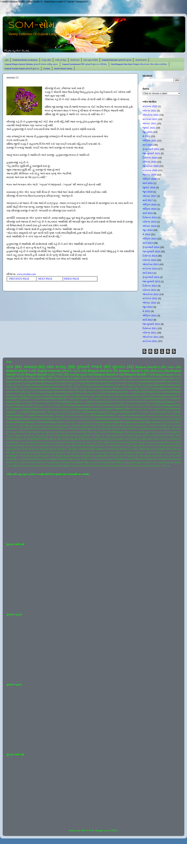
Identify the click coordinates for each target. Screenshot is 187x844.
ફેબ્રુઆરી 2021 (150, 149)
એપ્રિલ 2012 (149, 315)
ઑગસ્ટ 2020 (149, 174)
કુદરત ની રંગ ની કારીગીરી (73, 432)
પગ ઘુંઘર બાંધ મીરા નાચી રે (141, 446)
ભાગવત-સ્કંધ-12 (27, 452)
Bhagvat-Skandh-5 (100, 370)
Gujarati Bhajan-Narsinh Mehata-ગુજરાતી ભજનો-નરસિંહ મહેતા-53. (119, 388)
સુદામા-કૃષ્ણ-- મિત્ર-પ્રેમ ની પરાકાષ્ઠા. (34, 466)
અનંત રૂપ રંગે (14, 425)
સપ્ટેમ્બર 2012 (149, 298)
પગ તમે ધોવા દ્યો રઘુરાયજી (166, 446)
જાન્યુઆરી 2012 (151, 324)
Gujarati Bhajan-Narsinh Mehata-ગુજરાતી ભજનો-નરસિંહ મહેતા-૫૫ (67, 392)
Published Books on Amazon (25, 60)
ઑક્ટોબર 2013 (150, 264)
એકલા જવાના (33, 429)
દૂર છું (152, 442)
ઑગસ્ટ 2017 (149, 196)
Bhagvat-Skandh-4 (18, 370)
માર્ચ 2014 (147, 243)
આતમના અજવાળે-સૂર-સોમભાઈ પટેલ (78, 425)
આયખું (128, 425)
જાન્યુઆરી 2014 (151, 251)
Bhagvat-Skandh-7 (137, 374)
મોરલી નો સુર (89, 456)
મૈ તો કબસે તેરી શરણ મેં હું (56, 456)
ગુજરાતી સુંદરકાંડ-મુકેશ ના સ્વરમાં (141, 435)
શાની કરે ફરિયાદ (47, 462)
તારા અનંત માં (52, 442)
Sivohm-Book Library (63, 68)
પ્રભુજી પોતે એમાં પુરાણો (106, 449)
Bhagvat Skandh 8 (131, 370)
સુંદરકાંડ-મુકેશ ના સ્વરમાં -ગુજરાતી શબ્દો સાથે (155, 462)
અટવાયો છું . (175, 422)
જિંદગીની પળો (39, 439)
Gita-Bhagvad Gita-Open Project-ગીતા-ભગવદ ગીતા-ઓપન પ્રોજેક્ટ (139, 64)
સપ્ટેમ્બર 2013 (149, 268)
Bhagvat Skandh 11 (169, 378)
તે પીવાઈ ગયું (101, 442)
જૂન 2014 (147, 230)
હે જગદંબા (141, 466)
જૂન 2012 (147, 307)
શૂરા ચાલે (69, 462)
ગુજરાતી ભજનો (89, 366)
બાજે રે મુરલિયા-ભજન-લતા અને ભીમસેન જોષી (151, 449)
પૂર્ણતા (51, 449)
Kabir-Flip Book (104, 395)
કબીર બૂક (119, 429)
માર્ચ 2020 (147, 183)
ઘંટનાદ (162, 435)
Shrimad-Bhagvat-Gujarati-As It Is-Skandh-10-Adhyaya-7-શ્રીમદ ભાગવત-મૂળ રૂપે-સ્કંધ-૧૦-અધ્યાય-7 (49, 419)
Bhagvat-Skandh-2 (166, 374)
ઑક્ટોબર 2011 (150, 337)
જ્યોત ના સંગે (123, 439)
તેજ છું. (113, 442)
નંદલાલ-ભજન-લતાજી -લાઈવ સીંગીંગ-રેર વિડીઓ (25, 446)
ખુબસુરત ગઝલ (21, 435)
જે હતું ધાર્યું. (72, 439)
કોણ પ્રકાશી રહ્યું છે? (142, 432)
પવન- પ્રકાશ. (22, 449)
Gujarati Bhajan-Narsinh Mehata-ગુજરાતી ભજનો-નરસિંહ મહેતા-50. (113, 385)
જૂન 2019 (147, 191)
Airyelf (72, 830)
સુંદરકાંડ (118, 366)
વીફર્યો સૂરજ (121, 459)
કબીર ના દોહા (60, 60)
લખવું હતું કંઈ (39, 459)
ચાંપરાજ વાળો (141, 60)
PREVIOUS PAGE (20, 278)
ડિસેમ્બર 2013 (149, 255)
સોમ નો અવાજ (81, 466)
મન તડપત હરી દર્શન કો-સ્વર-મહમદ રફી (95, 452)
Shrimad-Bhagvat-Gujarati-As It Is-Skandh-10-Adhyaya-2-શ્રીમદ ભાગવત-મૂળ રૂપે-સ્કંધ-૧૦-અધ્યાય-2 (118, 408)
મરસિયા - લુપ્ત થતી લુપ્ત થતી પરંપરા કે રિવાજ (133, 452)
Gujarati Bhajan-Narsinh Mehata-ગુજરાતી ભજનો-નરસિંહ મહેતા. (31, 64)
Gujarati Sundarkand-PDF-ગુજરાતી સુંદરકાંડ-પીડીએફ (84, 64)
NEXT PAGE (47, 278)
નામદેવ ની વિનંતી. (78, 446)
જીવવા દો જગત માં (56, 439)
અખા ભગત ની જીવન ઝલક (39, 378)
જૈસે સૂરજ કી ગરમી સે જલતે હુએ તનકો (97, 439)
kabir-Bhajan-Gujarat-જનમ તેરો (153, 422)
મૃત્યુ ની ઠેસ (38, 456)
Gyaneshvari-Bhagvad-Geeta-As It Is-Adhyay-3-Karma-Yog (68, 395)
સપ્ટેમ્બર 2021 (149, 119)
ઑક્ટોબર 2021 (150, 115)
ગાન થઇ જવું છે (55, 435)
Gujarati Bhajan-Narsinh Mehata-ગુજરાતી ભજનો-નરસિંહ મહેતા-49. (53, 385)
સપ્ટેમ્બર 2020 (149, 170)
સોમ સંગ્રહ (56, 366)
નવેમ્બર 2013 (149, 260)
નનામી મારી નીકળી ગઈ (58, 446)
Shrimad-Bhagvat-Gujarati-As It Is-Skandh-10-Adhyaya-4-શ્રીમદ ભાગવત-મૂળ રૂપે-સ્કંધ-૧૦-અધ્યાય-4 (125, 412)
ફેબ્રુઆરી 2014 (150, 247)
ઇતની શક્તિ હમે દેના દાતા (168, 425)
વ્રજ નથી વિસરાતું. (137, 459)
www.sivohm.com (26, 274)
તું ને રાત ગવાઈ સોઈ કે (83, 442)
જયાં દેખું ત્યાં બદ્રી (22, 439)
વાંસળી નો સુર (106, 459)
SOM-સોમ (31, 25)
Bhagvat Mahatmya (148, 378)
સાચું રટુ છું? (129, 462)
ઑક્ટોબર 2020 (150, 166)
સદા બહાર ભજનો (91, 60)
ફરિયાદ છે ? (124, 449)
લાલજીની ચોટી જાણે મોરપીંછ (61, 459)
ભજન (170, 367)
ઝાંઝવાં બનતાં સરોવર (169, 439)
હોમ (7, 60)
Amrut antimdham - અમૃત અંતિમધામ (120, 378)
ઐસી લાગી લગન (49, 429)
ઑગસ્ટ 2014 (149, 226)
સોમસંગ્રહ (156, 370)
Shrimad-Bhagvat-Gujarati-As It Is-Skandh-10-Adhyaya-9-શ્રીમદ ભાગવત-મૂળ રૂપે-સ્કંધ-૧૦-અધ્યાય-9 (51, 422)
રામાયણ (30, 366)
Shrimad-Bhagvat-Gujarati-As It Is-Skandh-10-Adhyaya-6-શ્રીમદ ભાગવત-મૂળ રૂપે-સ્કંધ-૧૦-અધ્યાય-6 (133, 415)
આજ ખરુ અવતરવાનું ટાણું (48, 425)
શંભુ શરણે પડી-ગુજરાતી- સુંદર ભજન (163, 459)
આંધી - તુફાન (29, 425)
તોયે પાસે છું (124, 442)
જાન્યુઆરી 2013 (151, 281)
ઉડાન (8, 429)
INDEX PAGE (71, 278)
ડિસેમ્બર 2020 (149, 157)
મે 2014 (146, 234)
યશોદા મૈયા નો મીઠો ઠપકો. (109, 456)
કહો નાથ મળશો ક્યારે (50, 432)
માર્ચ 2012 (147, 319)
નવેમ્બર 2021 (149, 110)
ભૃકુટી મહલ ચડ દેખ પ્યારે (65, 452)
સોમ (9, 366)
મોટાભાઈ (62, 378)
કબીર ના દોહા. (106, 429)
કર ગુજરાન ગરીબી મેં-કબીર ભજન (23, 432)
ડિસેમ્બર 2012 (149, 285)
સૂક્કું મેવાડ (67, 466)
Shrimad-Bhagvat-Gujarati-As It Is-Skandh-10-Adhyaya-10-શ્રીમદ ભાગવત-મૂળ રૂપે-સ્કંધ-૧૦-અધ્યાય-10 (101, 402)
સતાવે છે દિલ (116, 462)
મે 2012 (146, 311)
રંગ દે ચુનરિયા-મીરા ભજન (133, 456)
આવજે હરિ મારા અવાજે (144, 425)
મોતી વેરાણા (75, 456)
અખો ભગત (74, 60)
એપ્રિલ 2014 (149, 238)
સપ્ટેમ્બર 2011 (149, 341)
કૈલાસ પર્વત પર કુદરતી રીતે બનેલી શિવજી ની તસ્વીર (108, 432)
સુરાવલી (57, 466)
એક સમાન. (19, 429)
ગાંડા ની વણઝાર (38, 435)
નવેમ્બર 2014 (149, 221)
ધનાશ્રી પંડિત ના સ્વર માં (168, 442)
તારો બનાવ (66, 442)
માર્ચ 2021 (147, 145)
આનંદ (99, 425)
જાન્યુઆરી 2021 (151, 153)
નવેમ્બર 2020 (149, 161)
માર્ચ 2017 (147, 200)
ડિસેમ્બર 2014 (149, 217)
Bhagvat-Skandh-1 (37, 374)
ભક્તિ (175, 449)
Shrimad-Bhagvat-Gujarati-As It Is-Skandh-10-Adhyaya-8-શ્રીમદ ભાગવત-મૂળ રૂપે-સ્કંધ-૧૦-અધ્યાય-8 (138, 419)
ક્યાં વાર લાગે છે (161, 432)
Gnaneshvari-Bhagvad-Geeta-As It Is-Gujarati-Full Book (51, 382)
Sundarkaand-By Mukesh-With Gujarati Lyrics (117, 422)
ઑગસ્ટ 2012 (149, 302)
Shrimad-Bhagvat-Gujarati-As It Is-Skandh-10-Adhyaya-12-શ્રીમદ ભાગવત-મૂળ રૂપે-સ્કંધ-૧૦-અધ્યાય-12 (110, 405)
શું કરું (60, 462)
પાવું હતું (43, 449)
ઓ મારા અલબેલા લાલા (68, 429)
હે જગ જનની (128, 466)
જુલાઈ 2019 (148, 187)
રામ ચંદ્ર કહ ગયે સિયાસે (19, 459)
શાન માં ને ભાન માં (30, 462)
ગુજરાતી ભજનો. (117, 435)
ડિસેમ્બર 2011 (149, 328)
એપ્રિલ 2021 (149, 140)
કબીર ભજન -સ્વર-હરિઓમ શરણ (140, 429)
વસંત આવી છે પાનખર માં (86, 459)
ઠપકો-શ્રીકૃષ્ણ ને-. (13, 442)
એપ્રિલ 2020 (149, 179)
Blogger (99, 830)
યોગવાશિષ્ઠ (75, 378)
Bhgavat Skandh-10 (14, 382)
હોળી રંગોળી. (161, 466)
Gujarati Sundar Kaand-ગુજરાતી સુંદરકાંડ (22, 68)
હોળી (151, 466)
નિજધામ (92, 446)
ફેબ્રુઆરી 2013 (150, 277)
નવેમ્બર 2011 (149, 332)
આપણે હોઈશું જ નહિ (113, 425)
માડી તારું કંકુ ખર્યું (162, 452)
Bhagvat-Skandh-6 (106, 374)
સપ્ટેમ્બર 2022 (149, 106)
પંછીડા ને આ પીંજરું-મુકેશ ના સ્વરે (113, 446)
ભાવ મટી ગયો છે (44, 452)
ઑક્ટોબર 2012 (150, 294)
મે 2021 (146, 136)
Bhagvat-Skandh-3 (147, 367)
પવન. (34, 449)
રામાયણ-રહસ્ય (78, 374)
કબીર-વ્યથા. (176, 429)
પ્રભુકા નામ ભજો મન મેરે (82, 449)
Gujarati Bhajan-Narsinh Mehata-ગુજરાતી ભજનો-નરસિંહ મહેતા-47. (107, 382)
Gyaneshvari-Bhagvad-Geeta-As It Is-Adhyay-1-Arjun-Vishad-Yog (128, 392)
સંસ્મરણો (103, 462)
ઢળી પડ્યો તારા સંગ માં (34, 442)
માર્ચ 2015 (147, 213)
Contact (46, 68)
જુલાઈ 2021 (148, 127)
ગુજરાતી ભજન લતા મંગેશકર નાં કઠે (93, 435)
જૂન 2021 (147, 132)
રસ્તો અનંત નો (153, 456)
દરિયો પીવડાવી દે (139, 442)
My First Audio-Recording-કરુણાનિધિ (131, 395)
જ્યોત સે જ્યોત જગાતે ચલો (144, 439)
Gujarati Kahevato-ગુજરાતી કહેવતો (116, 60)
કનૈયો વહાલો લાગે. (89, 429)
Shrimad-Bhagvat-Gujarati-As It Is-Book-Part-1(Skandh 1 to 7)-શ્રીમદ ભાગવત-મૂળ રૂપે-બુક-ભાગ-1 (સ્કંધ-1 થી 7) (89, 398)
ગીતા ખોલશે (70, 435)
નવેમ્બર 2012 (149, 290)
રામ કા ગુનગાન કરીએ (172, 456)
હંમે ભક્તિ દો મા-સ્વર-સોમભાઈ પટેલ (105, 466)
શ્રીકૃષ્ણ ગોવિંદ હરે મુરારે (86, 462)
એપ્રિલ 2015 (149, 209)
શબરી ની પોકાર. (12, 462)
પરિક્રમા (9, 449)
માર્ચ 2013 (147, 273)
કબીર (59, 374)
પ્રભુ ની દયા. (62, 449)
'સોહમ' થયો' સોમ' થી (93, 378)
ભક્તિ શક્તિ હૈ (12, 452)
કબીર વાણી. (162, 429)
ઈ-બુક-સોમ (46, 60)
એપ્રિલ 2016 (149, 204)
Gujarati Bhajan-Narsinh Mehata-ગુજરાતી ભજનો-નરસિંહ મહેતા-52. (58, 388)
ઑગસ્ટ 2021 (149, 123)
